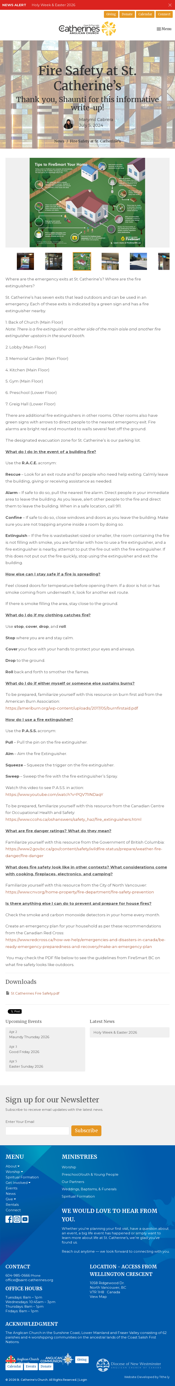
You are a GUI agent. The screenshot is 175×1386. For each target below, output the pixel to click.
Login (83, 1379)
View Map (98, 1296)
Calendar (145, 14)
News (59, 141)
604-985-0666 (17, 1275)
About (13, 1166)
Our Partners (73, 1182)
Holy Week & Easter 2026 (53, 5)
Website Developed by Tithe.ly (147, 1377)
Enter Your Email (19, 1121)
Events (11, 1188)
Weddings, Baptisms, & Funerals (89, 1189)
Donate (127, 14)
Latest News (102, 1021)
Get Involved (18, 1182)
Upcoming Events (23, 1021)
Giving (111, 14)
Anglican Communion (57, 1359)
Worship (14, 1172)
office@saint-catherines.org (29, 1280)
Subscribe (86, 1130)
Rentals (12, 1204)
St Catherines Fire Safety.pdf (32, 993)
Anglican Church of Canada (22, 1360)
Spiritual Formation (22, 1177)
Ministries (79, 1156)
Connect (164, 14)
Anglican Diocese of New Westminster (130, 1363)
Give (11, 1199)
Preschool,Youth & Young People (90, 1174)
